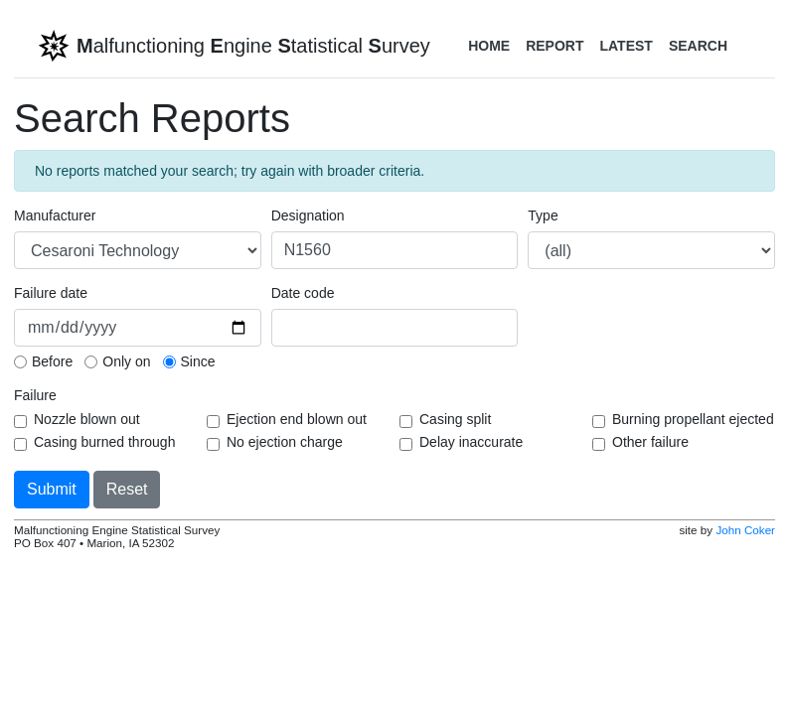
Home (489, 46)
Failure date (50, 293)
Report (554, 46)
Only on (126, 361)
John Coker (745, 529)
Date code (303, 293)
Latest (625, 46)
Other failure (650, 442)
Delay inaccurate (471, 442)
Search (698, 46)
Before (52, 361)
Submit (52, 489)
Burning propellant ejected (693, 419)
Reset (127, 489)
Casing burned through (104, 442)
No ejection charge (285, 442)
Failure (35, 395)
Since (198, 361)
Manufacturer (54, 215)
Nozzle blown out (87, 419)
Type (542, 215)
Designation (308, 215)
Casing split (455, 419)
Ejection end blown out (297, 419)
